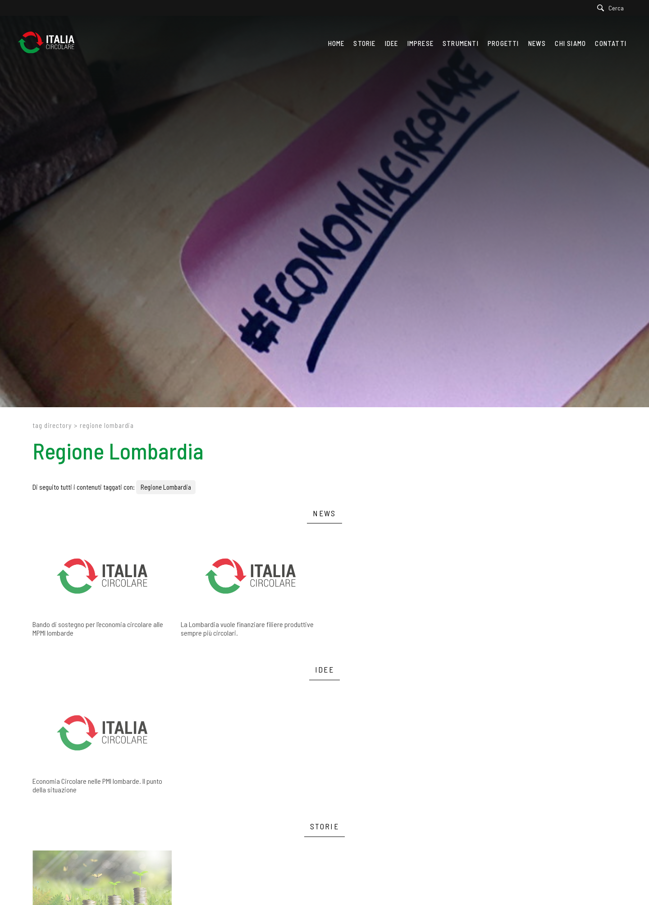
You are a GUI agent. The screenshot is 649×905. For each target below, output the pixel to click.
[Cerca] (612, 8)
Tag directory (52, 425)
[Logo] (50, 43)
